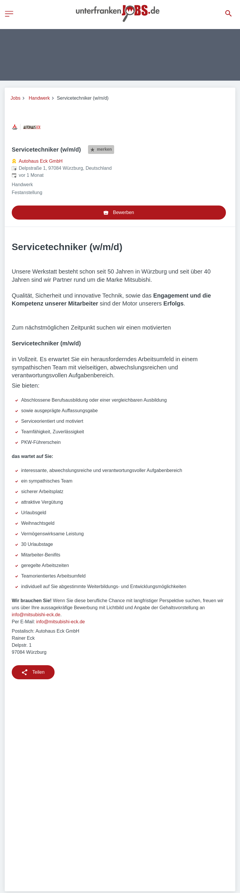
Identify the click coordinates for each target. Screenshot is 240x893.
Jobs (16, 98)
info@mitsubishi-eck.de (36, 614)
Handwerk (39, 98)
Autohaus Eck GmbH (40, 161)
